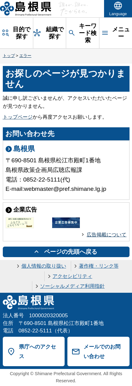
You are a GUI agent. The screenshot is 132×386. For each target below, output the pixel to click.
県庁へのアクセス (37, 351)
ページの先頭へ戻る (70, 251)
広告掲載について (106, 234)
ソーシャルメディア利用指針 (72, 286)
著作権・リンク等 (99, 266)
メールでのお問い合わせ (102, 351)
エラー (25, 55)
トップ (9, 55)
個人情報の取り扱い (43, 266)
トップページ (18, 117)
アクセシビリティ (72, 276)
